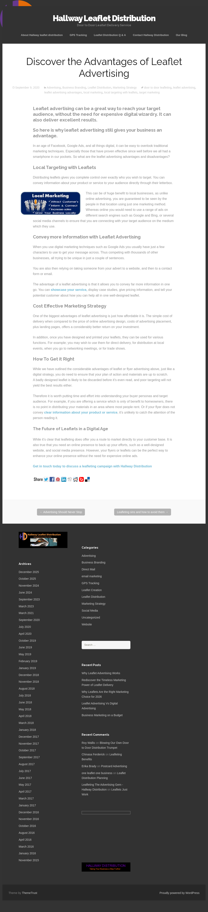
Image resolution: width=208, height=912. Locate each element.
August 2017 (27, 764)
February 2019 (28, 661)
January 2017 (27, 805)
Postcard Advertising (114, 766)
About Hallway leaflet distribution (42, 35)
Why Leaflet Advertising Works (101, 673)
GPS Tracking (78, 35)
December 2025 (29, 572)
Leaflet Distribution (99, 87)
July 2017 (25, 771)
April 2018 (25, 716)
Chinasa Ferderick (93, 754)
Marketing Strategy (125, 87)
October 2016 (27, 826)
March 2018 (26, 723)
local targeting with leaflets (121, 92)
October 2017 (27, 750)
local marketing (93, 92)
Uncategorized (91, 617)
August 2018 (27, 688)
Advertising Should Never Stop (61, 512)
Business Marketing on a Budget (102, 715)
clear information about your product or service (80, 412)
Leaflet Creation (92, 590)
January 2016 (27, 853)
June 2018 (25, 702)
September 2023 (29, 599)
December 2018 (29, 675)
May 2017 (25, 784)
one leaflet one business (97, 773)
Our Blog (181, 35)
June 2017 (25, 778)
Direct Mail (88, 569)
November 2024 (29, 585)
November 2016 (29, 819)
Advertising (54, 87)
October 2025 (27, 578)
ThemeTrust (29, 893)
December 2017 (29, 736)
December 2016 (29, 812)
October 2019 (27, 640)
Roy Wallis (88, 742)
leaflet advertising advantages (63, 92)
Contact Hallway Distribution (151, 35)
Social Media (90, 610)
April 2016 (25, 839)
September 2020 (29, 620)
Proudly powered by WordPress (179, 893)
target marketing (149, 92)
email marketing (92, 576)
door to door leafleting (157, 87)
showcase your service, (69, 289)
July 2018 (25, 695)
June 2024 (25, 592)
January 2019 (27, 668)
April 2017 (25, 791)
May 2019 (25, 654)
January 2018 (27, 729)
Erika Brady (89, 766)
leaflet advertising (184, 87)
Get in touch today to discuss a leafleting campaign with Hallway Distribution (92, 466)
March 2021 (26, 613)
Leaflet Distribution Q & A (110, 35)
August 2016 (27, 832)
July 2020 (25, 626)
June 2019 (25, 647)
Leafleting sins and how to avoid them (142, 512)
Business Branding (74, 87)
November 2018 (29, 681)
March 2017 (26, 798)
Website (87, 624)
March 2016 (26, 846)
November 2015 (29, 860)
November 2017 (29, 743)
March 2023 (26, 606)
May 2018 (25, 709)
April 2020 (25, 633)
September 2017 (29, 757)
